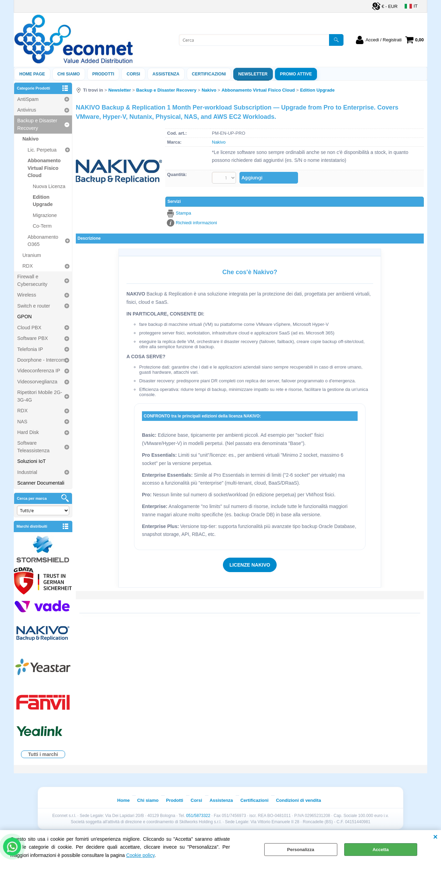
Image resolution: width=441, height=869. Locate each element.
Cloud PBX (29, 327)
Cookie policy (140, 855)
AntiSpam (28, 99)
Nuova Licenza (49, 186)
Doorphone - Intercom (41, 360)
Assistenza (221, 800)
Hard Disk (28, 432)
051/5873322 (198, 815)
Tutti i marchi (43, 754)
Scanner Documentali (40, 483)
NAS (22, 421)
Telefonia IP (30, 349)
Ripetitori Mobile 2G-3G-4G (39, 396)
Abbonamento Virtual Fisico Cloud (44, 168)
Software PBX (32, 338)
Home (123, 800)
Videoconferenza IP (38, 370)
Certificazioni (209, 74)
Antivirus (26, 110)
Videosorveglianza (37, 381)
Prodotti (103, 74)
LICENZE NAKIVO (249, 565)
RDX (27, 266)
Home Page (32, 74)
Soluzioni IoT (31, 461)
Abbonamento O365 (43, 240)
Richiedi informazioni (196, 222)
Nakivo (30, 139)
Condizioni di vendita (298, 800)
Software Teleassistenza (33, 446)
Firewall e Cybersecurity (32, 280)
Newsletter (253, 74)
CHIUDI (435, 837)
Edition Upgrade (43, 200)
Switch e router (33, 306)
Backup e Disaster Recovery (37, 124)
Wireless (26, 295)
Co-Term (42, 226)
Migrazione (45, 215)
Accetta (380, 849)
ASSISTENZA (166, 74)
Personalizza (300, 849)
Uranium (31, 255)
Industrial (27, 472)
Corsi (133, 74)
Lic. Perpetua (42, 150)
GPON (24, 316)
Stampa (183, 213)
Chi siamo (69, 74)
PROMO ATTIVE (296, 74)
